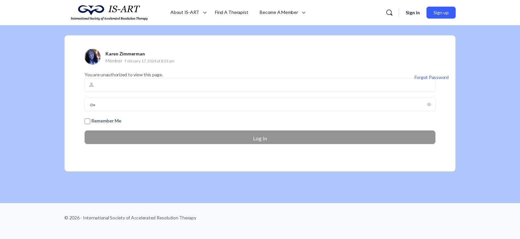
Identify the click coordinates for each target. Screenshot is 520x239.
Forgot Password (432, 77)
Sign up (441, 12)
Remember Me (103, 121)
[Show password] (429, 104)
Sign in (413, 12)
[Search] (389, 13)
